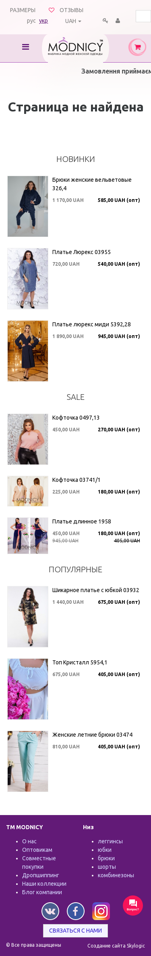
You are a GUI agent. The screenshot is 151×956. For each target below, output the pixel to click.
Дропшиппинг (40, 875)
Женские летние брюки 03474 (92, 734)
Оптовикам (37, 850)
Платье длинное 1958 (81, 521)
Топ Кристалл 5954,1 (80, 662)
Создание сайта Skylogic (116, 945)
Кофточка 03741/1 (76, 480)
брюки (106, 858)
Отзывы (71, 10)
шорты (107, 867)
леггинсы (110, 841)
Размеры (22, 10)
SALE (76, 396)
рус (31, 20)
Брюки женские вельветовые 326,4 (92, 183)
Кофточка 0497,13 (76, 417)
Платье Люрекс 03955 (81, 252)
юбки (105, 850)
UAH (70, 21)
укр (43, 20)
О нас (29, 841)
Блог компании (42, 892)
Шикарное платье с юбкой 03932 (95, 590)
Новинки (75, 159)
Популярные (75, 569)
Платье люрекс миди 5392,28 (91, 324)
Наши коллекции (44, 883)
